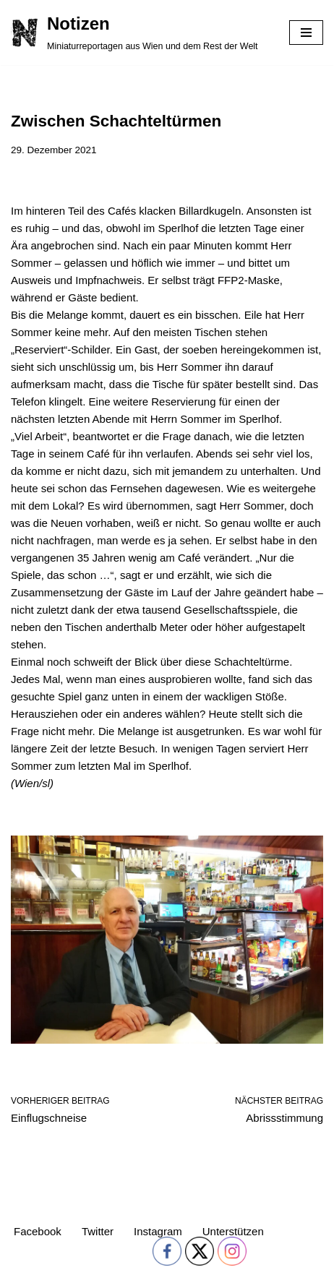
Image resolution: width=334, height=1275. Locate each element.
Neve (23, 1260)
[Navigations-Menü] (306, 32)
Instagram (158, 1231)
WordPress (147, 1260)
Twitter (98, 1231)
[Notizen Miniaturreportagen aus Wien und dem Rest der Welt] (134, 32)
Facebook (37, 1231)
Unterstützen (233, 1231)
